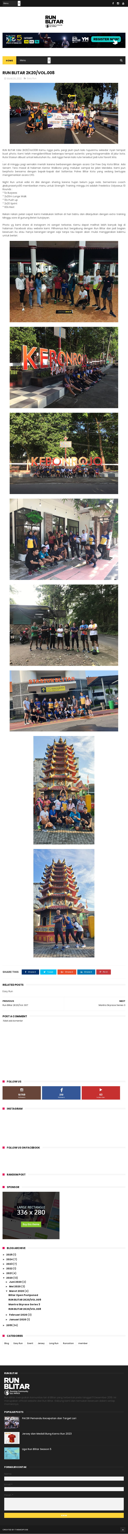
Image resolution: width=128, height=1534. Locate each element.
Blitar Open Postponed (23, 1295)
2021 (9, 1273)
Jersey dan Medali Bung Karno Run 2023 (47, 1434)
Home (9, 60)
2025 (9, 1255)
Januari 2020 (18, 1319)
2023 (9, 1264)
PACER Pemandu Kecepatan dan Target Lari (49, 1418)
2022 (9, 1269)
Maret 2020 (17, 1291)
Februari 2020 (18, 1315)
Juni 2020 (15, 1282)
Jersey (41, 1343)
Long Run (53, 1343)
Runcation (68, 1343)
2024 (9, 1259)
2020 (9, 1278)
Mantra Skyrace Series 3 (24, 1304)
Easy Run (31, 78)
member (82, 1343)
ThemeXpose (21, 1529)
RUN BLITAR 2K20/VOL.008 (24, 1309)
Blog (6, 1343)
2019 (9, 1325)
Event (30, 1343)
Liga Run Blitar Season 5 (36, 1449)
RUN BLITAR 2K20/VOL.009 (24, 1300)
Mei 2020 (15, 1286)
